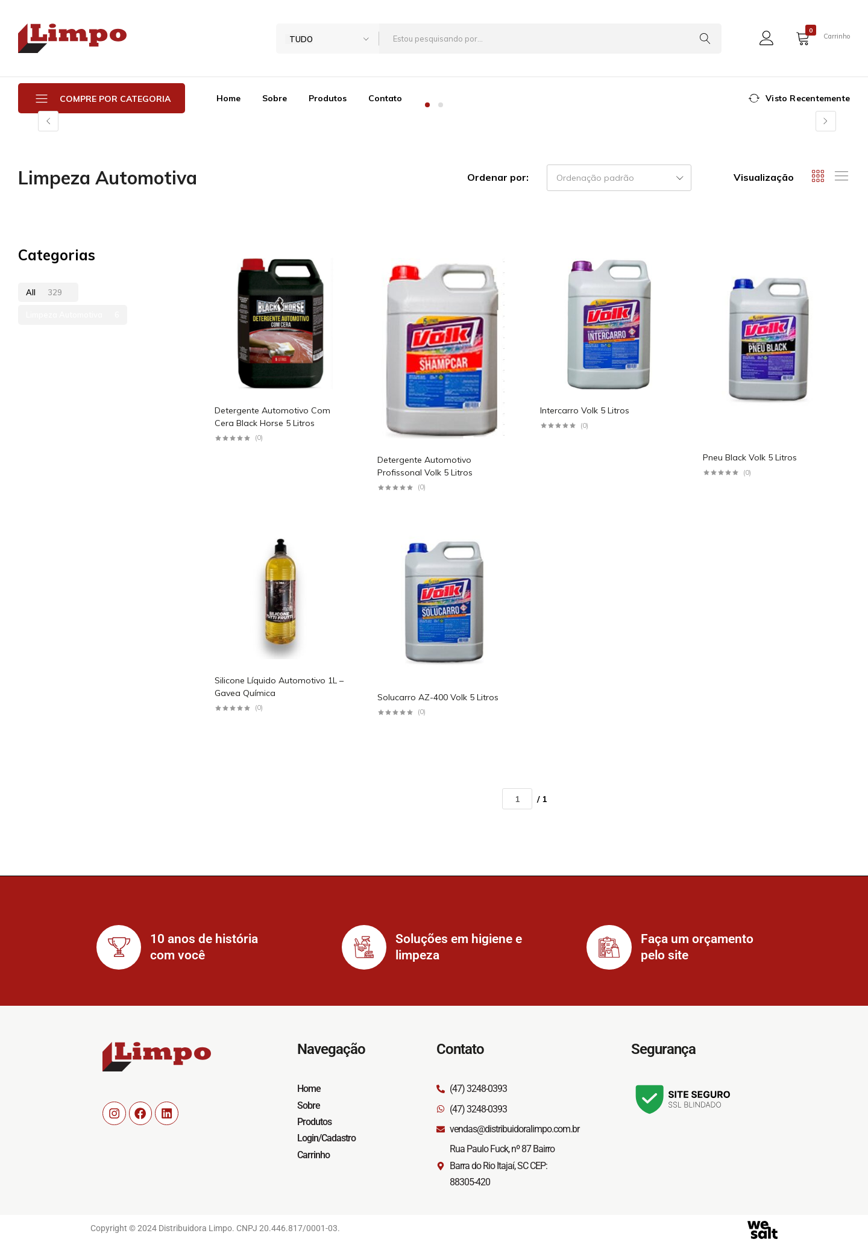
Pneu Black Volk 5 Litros (750, 457)
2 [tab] (440, 104)
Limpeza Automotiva (72, 314)
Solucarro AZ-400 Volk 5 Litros (437, 697)
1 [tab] (427, 104)
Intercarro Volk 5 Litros (584, 410)
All (44, 292)
